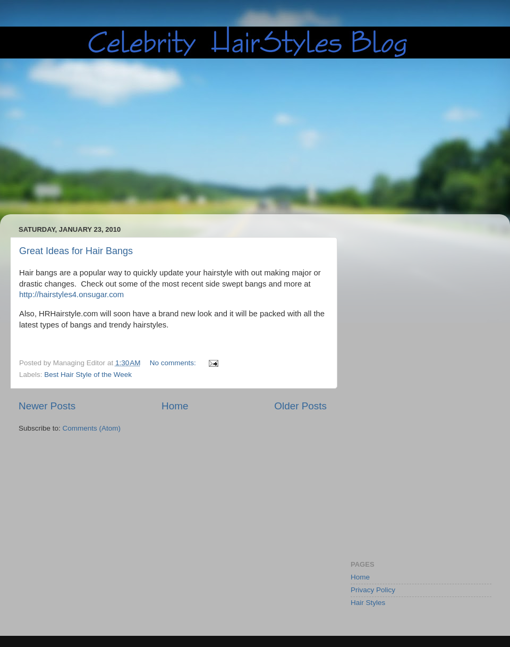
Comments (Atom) (92, 428)
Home (175, 405)
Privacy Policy (373, 590)
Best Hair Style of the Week (88, 375)
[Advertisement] (209, 136)
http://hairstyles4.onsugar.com (71, 294)
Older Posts (300, 405)
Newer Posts (47, 405)
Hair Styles (368, 603)
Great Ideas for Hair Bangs (76, 251)
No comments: (174, 363)
